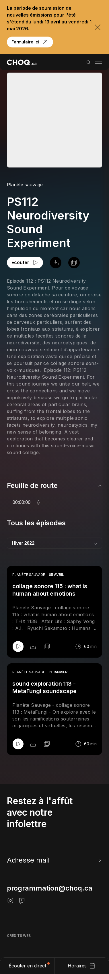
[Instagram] (10, 900)
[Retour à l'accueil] (21, 62)
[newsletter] (54, 860)
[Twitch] (21, 900)
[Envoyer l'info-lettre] (99, 860)
